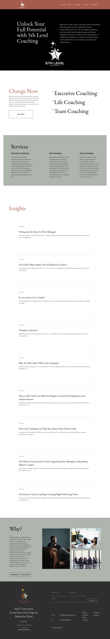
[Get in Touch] (25, 575)
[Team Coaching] (71, 111)
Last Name (73, 592)
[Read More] (14, 575)
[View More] (21, 114)
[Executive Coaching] (75, 93)
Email (53, 598)
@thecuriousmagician (24, 629)
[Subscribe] (92, 600)
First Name (55, 592)
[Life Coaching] (69, 102)
